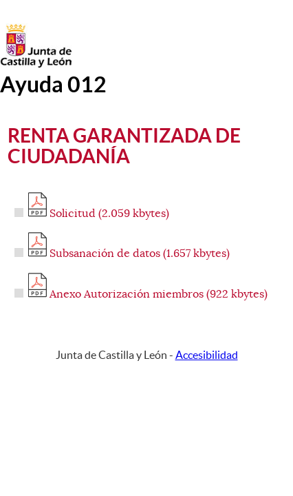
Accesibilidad (206, 355)
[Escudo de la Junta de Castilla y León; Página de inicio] (36, 65)
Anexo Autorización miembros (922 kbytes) (148, 294)
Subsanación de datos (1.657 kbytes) (129, 253)
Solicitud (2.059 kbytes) (98, 213)
